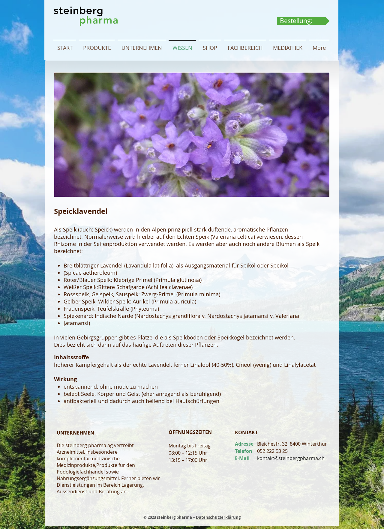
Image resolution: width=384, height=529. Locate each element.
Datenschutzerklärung (218, 517)
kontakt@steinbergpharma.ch (291, 458)
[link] (302, 21)
